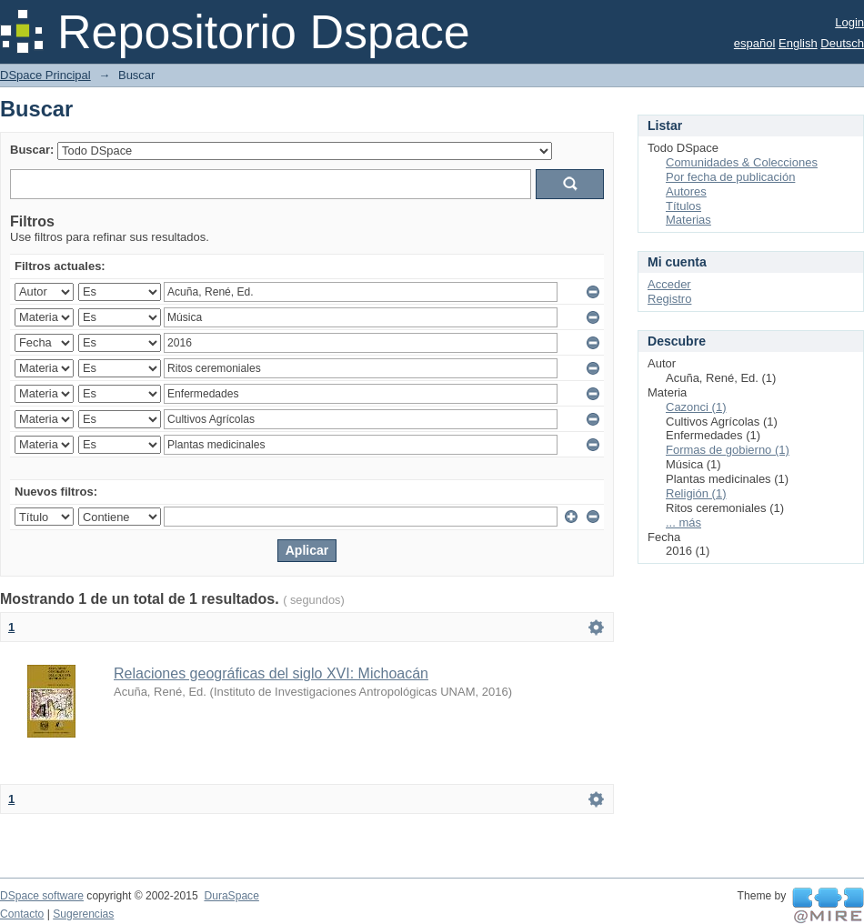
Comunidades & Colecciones (742, 162)
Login (849, 22)
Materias (688, 219)
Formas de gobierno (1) (727, 450)
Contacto (22, 914)
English (798, 43)
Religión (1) (696, 493)
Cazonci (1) (696, 407)
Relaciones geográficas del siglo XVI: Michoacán (271, 673)
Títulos (683, 206)
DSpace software (42, 895)
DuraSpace (231, 895)
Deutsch (842, 43)
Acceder (669, 284)
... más (683, 522)
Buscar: (32, 149)
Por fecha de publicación (730, 177)
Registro (669, 299)
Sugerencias (83, 914)
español (755, 43)
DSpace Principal (45, 75)
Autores (686, 191)
